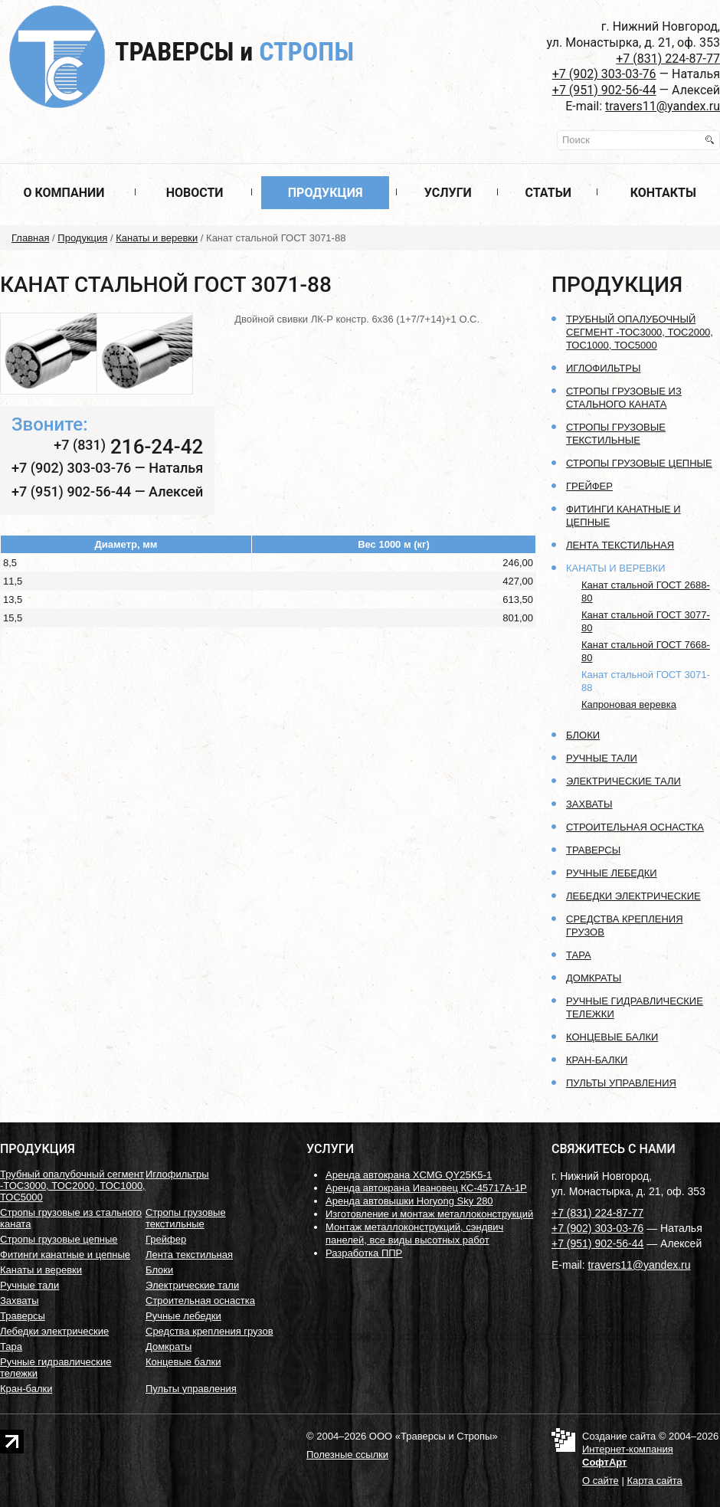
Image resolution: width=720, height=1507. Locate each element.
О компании (63, 192)
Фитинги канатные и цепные (65, 1254)
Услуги (448, 192)
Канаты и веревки (157, 238)
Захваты (589, 804)
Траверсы (234, 51)
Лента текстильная (620, 545)
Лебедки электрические (633, 896)
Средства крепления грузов (209, 1331)
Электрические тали (623, 781)
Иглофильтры (603, 368)
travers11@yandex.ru (662, 106)
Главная (30, 238)
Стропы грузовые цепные (639, 463)
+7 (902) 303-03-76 (604, 74)
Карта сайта (654, 1480)
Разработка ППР (364, 1253)
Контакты (663, 192)
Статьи (548, 192)
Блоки (583, 735)
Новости (195, 192)
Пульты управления (621, 1083)
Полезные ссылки (347, 1454)
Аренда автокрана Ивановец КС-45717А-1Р (426, 1188)
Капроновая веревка (628, 704)
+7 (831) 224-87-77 (668, 58)
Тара (578, 955)
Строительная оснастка (635, 827)
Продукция (325, 192)
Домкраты (593, 978)
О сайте (600, 1480)
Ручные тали (601, 758)
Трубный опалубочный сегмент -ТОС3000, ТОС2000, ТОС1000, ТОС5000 (639, 332)
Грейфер (589, 486)
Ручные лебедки (611, 873)
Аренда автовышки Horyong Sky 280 (409, 1201)
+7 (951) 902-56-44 (604, 90)
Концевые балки (612, 1037)
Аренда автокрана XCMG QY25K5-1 (409, 1175)
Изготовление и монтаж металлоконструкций (429, 1214)
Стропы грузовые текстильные (186, 1218)
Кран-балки (596, 1060)
